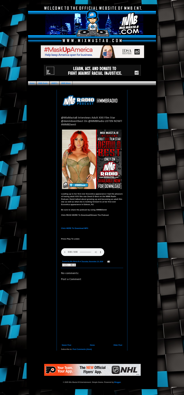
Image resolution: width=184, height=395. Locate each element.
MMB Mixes (66, 83)
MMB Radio (43, 83)
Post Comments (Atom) (82, 349)
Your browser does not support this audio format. (82, 252)
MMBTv (54, 83)
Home (32, 83)
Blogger (117, 382)
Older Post (117, 345)
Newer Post (66, 345)
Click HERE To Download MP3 (74, 228)
